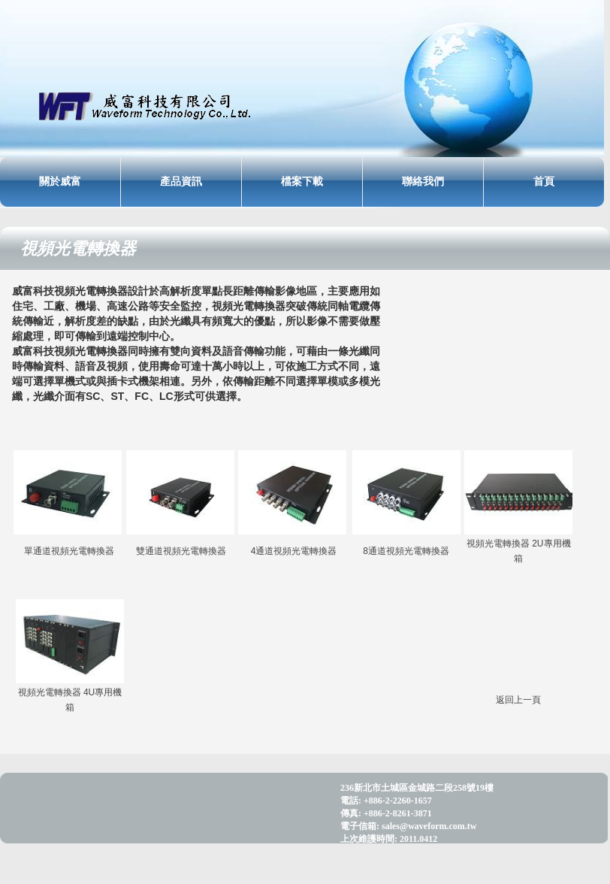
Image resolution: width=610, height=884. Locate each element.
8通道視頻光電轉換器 (406, 551)
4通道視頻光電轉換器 (294, 551)
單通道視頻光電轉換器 (69, 551)
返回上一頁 (518, 700)
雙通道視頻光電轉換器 (181, 551)
